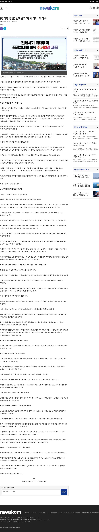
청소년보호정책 (76, 513)
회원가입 (92, 1)
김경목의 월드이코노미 (81, 170)
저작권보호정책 (85, 513)
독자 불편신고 (54, 513)
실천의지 (40, 513)
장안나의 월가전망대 (80, 127)
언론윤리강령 (33, 513)
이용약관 (61, 513)
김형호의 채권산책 (80, 85)
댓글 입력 (63, 492)
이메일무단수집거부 (94, 513)
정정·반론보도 (46, 513)
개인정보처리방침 (68, 513)
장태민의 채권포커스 (80, 50)
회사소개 (27, 513)
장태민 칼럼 (78, 16)
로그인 (97, 1)
